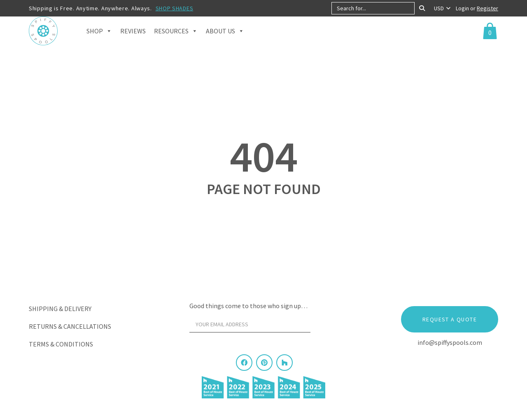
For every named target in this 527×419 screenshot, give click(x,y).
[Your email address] (249, 324)
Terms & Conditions (61, 344)
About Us (225, 41)
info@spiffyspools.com (449, 342)
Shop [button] (99, 41)
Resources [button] (176, 41)
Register (487, 8)
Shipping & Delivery (60, 308)
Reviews (133, 41)
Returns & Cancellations (70, 326)
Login (463, 8)
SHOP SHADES (175, 8)
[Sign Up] (326, 326)
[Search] (422, 8)
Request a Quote (449, 319)
